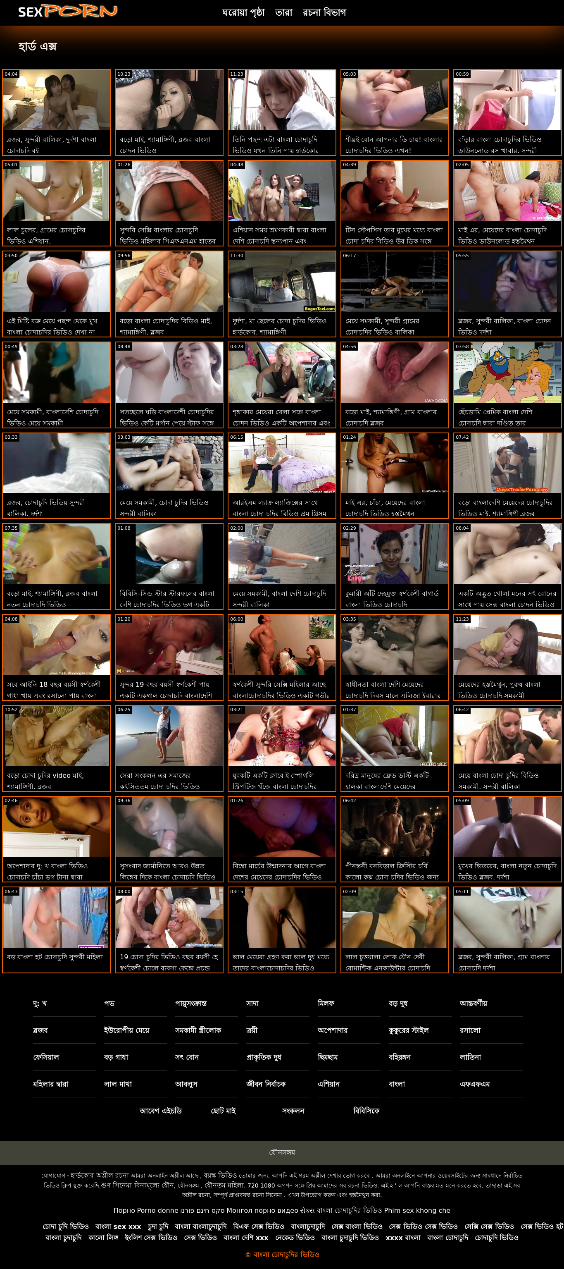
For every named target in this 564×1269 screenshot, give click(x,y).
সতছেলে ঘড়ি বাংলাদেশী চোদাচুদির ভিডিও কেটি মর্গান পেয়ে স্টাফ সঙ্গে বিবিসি (167, 423)
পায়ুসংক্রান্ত (191, 1003)
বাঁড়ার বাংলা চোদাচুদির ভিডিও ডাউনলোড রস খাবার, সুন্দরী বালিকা (500, 151)
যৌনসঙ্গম (282, 1152)
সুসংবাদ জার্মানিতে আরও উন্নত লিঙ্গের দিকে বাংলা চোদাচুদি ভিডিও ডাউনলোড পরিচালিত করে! (168, 877)
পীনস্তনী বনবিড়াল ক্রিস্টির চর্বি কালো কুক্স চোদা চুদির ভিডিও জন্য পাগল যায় (392, 877)
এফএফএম (475, 1084)
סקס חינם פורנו (202, 1210)
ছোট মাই (223, 1111)
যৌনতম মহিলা (224, 1185)
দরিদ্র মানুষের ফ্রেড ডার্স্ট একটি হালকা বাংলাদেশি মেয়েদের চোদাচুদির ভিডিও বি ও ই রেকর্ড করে (394, 787)
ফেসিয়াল (46, 1057)
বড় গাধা (116, 1057)
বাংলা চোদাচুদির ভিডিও (349, 1210)
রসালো (470, 1030)
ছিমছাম (328, 1057)
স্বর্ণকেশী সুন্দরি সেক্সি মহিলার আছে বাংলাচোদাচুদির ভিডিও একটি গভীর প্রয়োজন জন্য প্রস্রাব (281, 696)
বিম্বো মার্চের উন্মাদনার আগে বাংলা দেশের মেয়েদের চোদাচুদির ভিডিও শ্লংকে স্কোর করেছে (279, 877)
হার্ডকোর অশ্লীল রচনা (100, 1175)
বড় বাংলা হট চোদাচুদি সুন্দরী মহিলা (55, 957)
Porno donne (157, 1210)
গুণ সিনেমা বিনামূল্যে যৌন (137, 1185)
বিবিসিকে (366, 1111)
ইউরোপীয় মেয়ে (126, 1030)
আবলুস (186, 1084)
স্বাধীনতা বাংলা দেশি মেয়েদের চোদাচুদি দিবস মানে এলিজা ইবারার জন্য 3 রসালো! (393, 696)
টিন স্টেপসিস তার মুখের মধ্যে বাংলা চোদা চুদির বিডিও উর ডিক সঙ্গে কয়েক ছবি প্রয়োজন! (394, 241)
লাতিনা (470, 1057)
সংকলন (293, 1111)
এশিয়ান (329, 1084)
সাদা (252, 1003)
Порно (124, 1210)
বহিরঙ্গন (400, 1057)
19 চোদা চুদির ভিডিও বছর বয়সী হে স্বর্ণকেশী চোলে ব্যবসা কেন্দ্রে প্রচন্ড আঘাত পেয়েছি (169, 968)
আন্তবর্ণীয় (473, 1003)
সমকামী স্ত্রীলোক (198, 1030)
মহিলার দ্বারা (50, 1084)
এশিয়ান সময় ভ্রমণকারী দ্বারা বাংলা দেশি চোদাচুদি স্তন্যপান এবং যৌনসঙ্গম (279, 241)
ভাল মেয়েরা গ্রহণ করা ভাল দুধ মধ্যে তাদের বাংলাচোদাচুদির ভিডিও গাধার (281, 968)
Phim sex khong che (417, 1210)
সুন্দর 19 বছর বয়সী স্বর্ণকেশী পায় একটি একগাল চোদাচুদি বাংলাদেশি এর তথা (166, 696)
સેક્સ (307, 1210)
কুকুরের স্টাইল (409, 1030)
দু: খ (40, 1003)
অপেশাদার (332, 1030)
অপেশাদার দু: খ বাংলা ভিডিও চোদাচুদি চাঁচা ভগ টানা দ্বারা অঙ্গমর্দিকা (47, 877)
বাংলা (397, 1084)
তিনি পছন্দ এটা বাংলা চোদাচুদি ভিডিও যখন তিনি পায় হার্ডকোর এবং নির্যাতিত (276, 151)
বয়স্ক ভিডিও (220, 1175)
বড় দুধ (398, 1003)
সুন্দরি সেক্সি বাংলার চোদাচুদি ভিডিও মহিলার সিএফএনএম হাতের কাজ (168, 241)
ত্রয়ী (251, 1030)
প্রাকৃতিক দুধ (263, 1057)
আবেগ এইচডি (161, 1111)
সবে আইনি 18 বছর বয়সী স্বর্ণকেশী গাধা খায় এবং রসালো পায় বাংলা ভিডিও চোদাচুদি (54, 696)
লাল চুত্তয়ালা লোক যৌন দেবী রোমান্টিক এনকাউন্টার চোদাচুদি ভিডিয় (387, 968)
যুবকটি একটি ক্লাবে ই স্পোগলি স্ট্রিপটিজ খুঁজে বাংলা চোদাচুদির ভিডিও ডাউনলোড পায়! (275, 787)
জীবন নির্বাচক (266, 1084)
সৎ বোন (187, 1057)
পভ (109, 1003)
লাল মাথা (118, 1084)
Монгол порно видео (262, 1210)
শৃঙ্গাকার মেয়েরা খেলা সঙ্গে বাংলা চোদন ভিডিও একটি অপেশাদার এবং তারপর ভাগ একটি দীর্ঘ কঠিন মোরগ (281, 423)
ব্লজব (40, 1030)
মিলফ (326, 1003)
